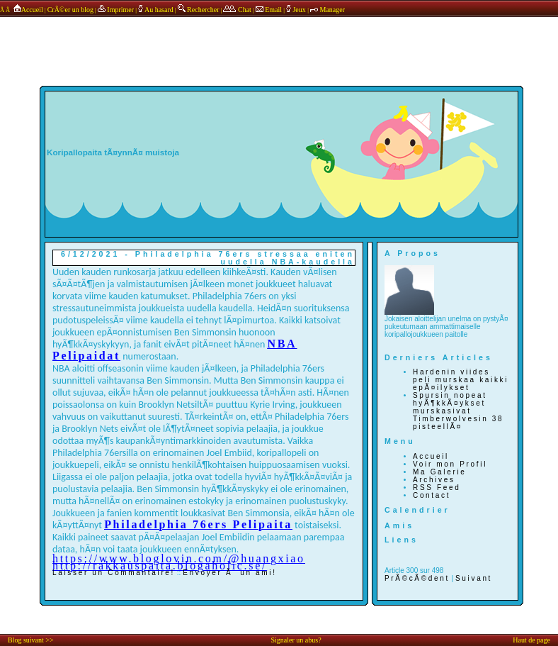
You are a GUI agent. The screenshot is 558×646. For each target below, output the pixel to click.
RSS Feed (436, 487)
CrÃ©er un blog (70, 9)
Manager (327, 9)
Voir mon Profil (450, 464)
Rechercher (199, 9)
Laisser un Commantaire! (113, 573)
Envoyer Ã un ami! (229, 573)
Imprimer (116, 9)
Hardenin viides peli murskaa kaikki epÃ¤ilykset (460, 379)
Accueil (27, 9)
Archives (434, 480)
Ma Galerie (440, 472)
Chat (237, 9)
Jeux (296, 9)
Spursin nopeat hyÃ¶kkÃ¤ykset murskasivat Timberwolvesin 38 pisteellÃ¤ (458, 410)
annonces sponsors (279, 37)
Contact (431, 495)
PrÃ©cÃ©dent (417, 578)
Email (269, 9)
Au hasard (155, 9)
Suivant (473, 578)
